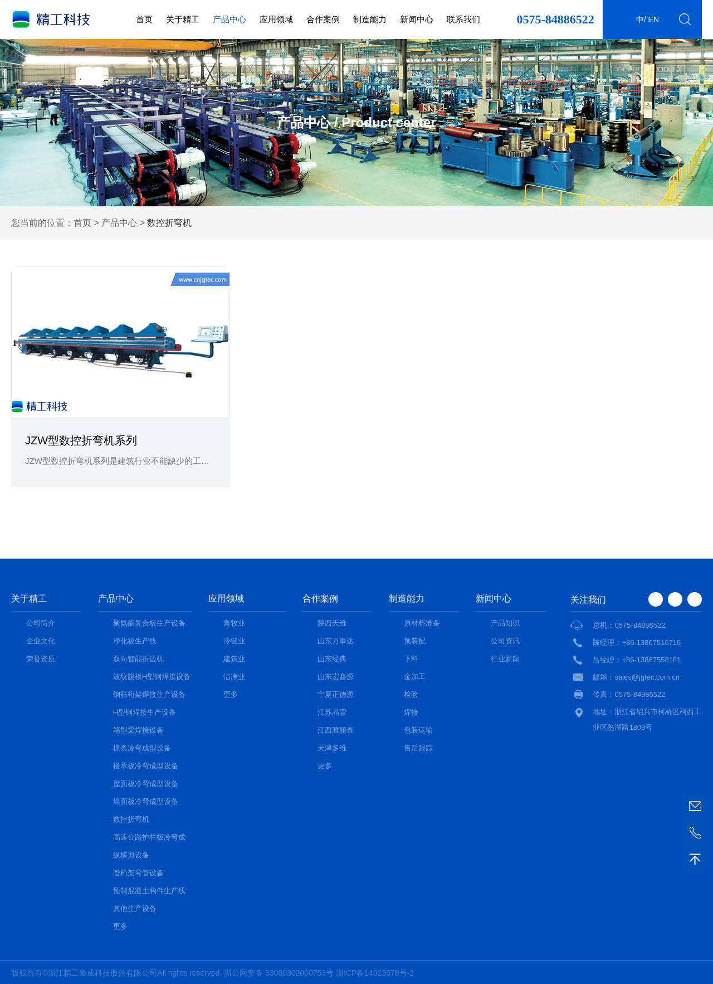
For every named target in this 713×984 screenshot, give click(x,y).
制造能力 (370, 19)
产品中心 (229, 19)
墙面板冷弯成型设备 (145, 801)
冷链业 (234, 641)
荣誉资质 (40, 659)
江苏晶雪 (332, 712)
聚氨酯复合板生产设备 (149, 623)
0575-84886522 (555, 19)
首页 (144, 19)
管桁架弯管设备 (138, 873)
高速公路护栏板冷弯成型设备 (149, 838)
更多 (120, 926)
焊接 (411, 712)
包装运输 (418, 730)
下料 (411, 659)
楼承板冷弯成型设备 (145, 766)
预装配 (415, 641)
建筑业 (234, 659)
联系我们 (463, 19)
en (653, 19)
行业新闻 (505, 659)
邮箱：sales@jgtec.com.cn (636, 677)
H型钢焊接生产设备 (144, 712)
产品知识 (505, 623)
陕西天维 (332, 623)
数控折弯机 (131, 819)
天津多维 (332, 748)
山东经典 (332, 659)
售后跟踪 (418, 748)
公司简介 (40, 623)
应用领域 (276, 19)
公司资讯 (505, 641)
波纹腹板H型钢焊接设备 (152, 676)
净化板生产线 (135, 641)
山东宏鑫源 (336, 676)
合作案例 (323, 19)
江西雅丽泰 (336, 730)
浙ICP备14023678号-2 (375, 972)
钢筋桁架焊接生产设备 (149, 694)
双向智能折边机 (138, 659)
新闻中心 (416, 19)
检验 (411, 694)
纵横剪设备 (131, 855)
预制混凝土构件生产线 (149, 890)
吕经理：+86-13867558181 (637, 660)
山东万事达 (336, 641)
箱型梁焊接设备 (138, 730)
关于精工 (182, 19)
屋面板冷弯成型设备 (145, 783)
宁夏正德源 (336, 694)
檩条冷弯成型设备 (142, 748)
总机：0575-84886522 (629, 625)
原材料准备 (422, 623)
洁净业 (234, 676)
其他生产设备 (135, 908)
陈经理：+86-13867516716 (637, 642)
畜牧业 (234, 623)
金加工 (415, 676)
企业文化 (40, 641)
